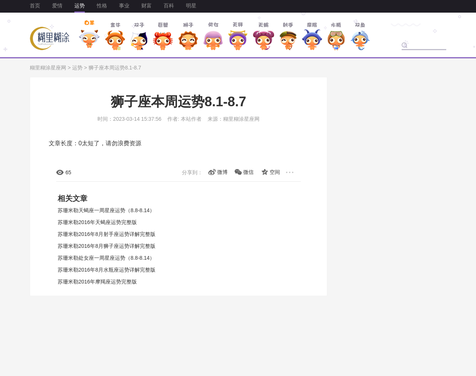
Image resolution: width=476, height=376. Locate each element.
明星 (191, 6)
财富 (146, 6)
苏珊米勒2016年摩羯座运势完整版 (97, 282)
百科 (169, 6)
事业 (124, 6)
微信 (248, 172)
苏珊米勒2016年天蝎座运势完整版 (97, 222)
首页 (35, 6)
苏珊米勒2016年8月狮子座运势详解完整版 (106, 246)
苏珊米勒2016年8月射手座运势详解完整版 (106, 234)
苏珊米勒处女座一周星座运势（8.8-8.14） (106, 258)
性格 (102, 6)
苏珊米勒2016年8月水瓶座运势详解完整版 (106, 270)
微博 (222, 172)
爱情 (57, 6)
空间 (275, 172)
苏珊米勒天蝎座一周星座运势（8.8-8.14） (106, 210)
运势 (79, 6)
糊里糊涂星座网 (48, 68)
